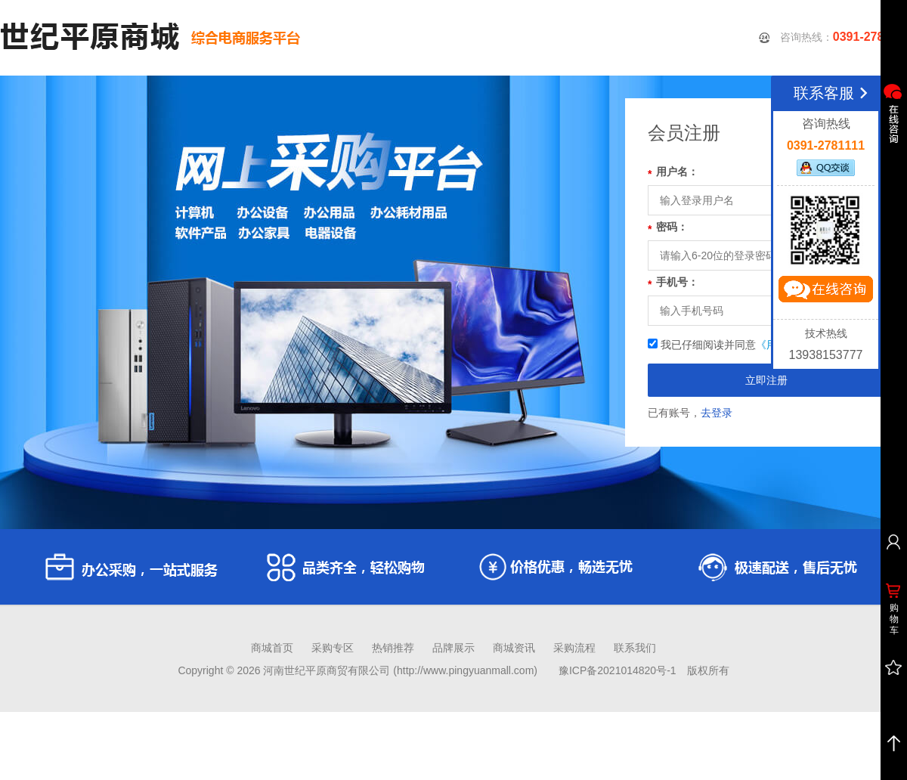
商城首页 (272, 648)
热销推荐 (393, 648)
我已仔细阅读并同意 (761, 345)
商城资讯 (514, 648)
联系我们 (635, 648)
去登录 (716, 413)
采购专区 (332, 648)
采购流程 (574, 648)
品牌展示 (453, 648)
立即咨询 (825, 292)
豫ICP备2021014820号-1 (617, 670)
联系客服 (833, 93)
